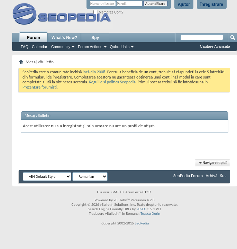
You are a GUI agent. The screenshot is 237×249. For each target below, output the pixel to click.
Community (61, 47)
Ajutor (184, 4)
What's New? (64, 37)
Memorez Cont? (108, 12)
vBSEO (142, 209)
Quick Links (120, 47)
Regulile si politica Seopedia (112, 82)
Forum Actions (90, 47)
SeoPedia (142, 223)
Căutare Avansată (215, 46)
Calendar (39, 47)
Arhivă (211, 175)
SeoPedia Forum (188, 175)
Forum (33, 37)
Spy (95, 37)
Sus (223, 175)
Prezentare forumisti (39, 87)
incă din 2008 (94, 72)
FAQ (24, 47)
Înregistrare (211, 4)
